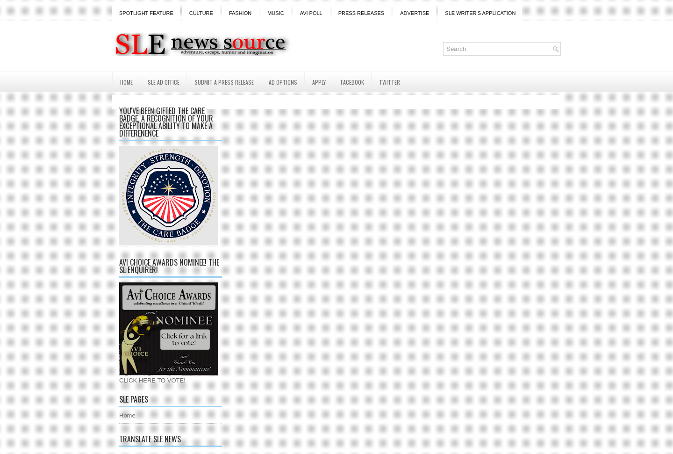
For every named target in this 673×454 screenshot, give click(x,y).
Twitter (389, 82)
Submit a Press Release (224, 82)
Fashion (240, 13)
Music (275, 13)
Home (126, 82)
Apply (319, 82)
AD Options (283, 82)
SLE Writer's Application (480, 13)
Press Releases (361, 13)
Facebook (352, 82)
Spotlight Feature (146, 13)
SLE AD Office (163, 82)
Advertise (414, 13)
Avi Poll (311, 13)
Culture (201, 13)
